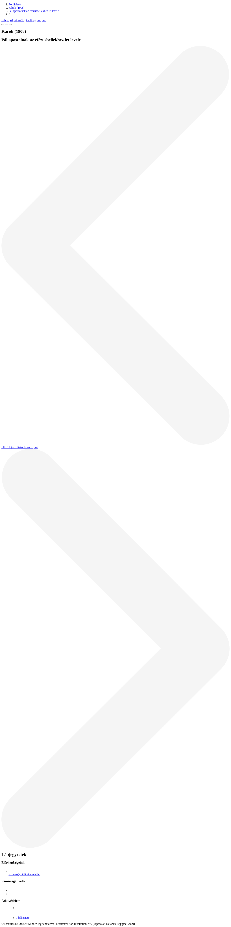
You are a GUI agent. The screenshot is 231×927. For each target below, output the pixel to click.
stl (11, 20)
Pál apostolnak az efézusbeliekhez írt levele (34, 10)
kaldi (29, 20)
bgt (34, 20)
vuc (44, 20)
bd (7, 20)
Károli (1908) (17, 7)
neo (39, 20)
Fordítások (15, 4)
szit (16, 20)
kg (23, 20)
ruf (20, 20)
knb (3, 20)
